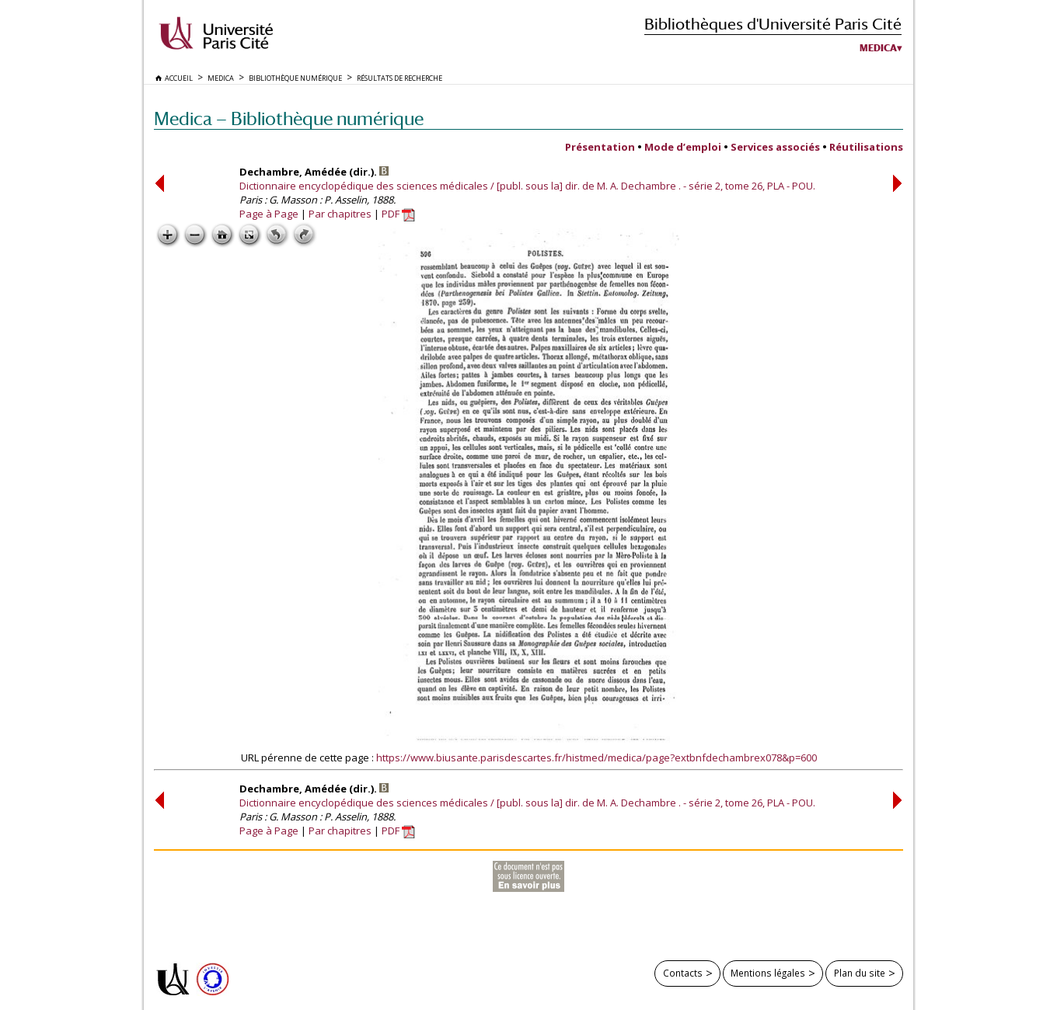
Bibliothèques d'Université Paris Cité (773, 24)
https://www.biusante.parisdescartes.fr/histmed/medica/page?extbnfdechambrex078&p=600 (596, 757)
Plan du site (859, 972)
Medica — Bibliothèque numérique (289, 118)
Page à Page (268, 214)
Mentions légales (768, 972)
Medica (878, 48)
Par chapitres (340, 214)
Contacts (683, 972)
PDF (398, 214)
